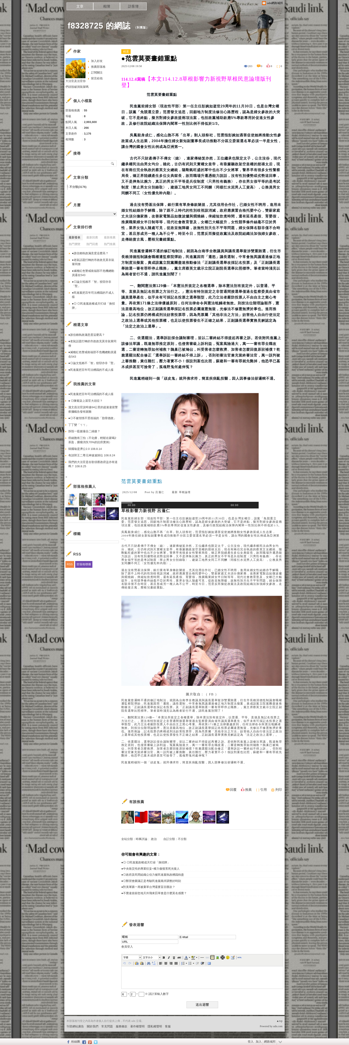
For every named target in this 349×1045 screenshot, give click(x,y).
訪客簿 (133, 6)
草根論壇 (185, 492)
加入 (259, 1041)
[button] (132, 957)
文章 (79, 6)
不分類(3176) (78, 187)
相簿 (106, 6)
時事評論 (141, 839)
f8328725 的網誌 (99, 25)
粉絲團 (75, 1041)
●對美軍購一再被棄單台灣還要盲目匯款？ (148, 887)
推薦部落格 (98, 66)
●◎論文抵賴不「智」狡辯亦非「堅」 (91, 284)
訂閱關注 (97, 72)
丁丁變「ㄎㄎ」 (78, 424)
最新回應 (92, 237)
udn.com (277, 1026)
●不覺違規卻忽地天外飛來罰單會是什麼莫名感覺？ (154, 893)
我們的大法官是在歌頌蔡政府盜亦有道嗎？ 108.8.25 (93, 464)
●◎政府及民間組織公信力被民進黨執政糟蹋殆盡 (152, 874)
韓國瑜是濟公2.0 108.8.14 (85, 449)
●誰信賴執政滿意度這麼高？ (90, 253)
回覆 (233, 789)
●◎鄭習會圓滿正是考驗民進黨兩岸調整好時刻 (151, 881)
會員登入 (127, 946)
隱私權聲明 (155, 1026)
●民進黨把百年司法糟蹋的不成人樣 (93, 295)
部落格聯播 (84, 564)
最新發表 (74, 237)
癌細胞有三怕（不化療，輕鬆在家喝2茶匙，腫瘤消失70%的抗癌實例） (92, 440)
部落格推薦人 (84, 486)
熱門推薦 (110, 244)
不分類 (182, 839)
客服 (168, 1026)
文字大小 (148, 957)
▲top (279, 1020)
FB (211, 694)
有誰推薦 (136, 802)
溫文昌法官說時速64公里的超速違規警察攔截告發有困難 (93, 409)
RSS (70, 564)
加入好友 (97, 61)
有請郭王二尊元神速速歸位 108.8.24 (91, 455)
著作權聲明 (137, 1026)
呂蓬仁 (159, 492)
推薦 (248, 789)
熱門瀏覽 (74, 244)
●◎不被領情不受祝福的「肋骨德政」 (92, 418)
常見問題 (107, 1026)
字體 (125, 957)
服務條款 (121, 1026)
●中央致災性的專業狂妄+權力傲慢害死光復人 (150, 868)
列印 (278, 789)
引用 (263, 789)
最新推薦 (110, 237)
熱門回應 (92, 244)
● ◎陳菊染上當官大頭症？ (85, 400)
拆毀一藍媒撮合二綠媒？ (84, 431)
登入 (251, 1041)
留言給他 (97, 78)
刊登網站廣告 (75, 1026)
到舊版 (141, 27)
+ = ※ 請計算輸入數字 (145, 994)
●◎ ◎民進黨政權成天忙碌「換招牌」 (145, 862)
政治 (154, 839)
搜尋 (113, 163)
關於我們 (92, 1026)
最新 (175, 492)
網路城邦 (270, 1041)
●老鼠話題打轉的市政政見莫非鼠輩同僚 (93, 262)
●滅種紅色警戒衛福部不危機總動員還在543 (93, 273)
